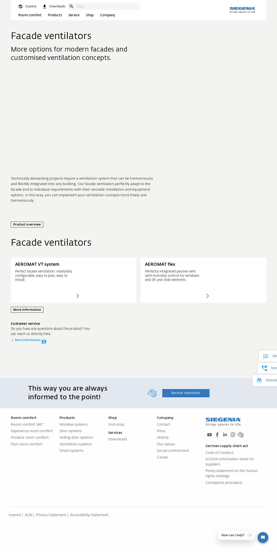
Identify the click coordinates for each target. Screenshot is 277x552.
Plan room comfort (26, 444)
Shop (90, 15)
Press (161, 431)
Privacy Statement (51, 515)
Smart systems (72, 451)
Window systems (74, 424)
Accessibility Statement (89, 515)
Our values (166, 444)
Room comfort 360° (27, 424)
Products (55, 15)
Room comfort (29, 15)
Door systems (71, 431)
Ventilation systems (76, 444)
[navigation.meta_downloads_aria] (53, 6)
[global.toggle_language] (27, 6)
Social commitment (173, 451)
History (163, 437)
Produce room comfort (30, 437)
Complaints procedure (224, 483)
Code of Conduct (220, 453)
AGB (28, 515)
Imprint (15, 515)
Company (107, 15)
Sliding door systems (76, 437)
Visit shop (116, 424)
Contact (163, 424)
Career (162, 457)
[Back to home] (242, 10)
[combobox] (107, 6)
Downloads (117, 439)
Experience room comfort (32, 431)
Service (73, 15)
